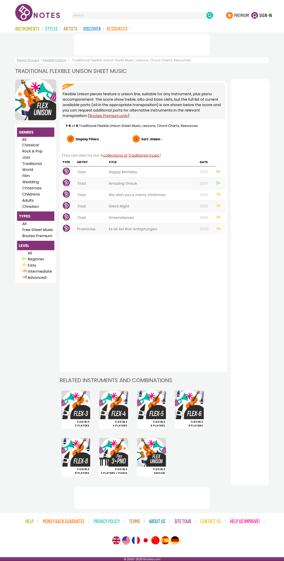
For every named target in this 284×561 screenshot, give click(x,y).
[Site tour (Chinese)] (155, 540)
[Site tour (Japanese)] (145, 540)
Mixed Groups (28, 60)
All (24, 139)
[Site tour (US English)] (126, 540)
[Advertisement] (142, 44)
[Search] (209, 15)
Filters (87, 139)
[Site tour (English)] (116, 540)
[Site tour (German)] (174, 540)
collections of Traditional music (131, 155)
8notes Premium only (108, 115)
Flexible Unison (54, 60)
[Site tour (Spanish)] (165, 540)
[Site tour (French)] (135, 540)
